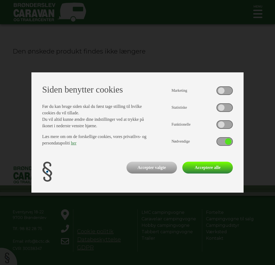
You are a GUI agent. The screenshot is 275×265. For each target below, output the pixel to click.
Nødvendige (181, 141)
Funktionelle (181, 124)
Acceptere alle (207, 167)
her (73, 143)
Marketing (179, 91)
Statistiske (179, 107)
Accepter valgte (152, 167)
